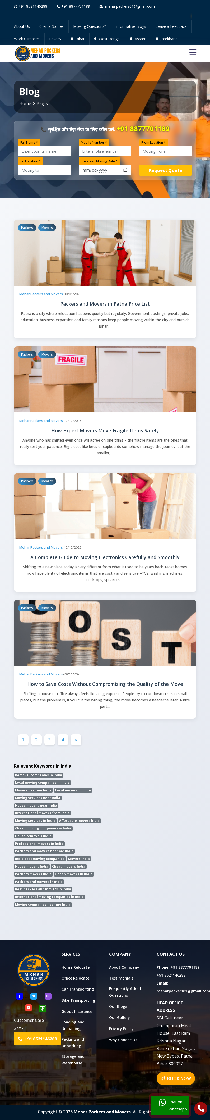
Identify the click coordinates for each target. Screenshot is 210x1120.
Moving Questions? (89, 26)
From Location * (153, 142)
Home (25, 103)
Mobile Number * (94, 142)
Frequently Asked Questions (125, 992)
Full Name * (29, 142)
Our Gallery (119, 1017)
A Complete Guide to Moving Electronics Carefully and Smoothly (105, 557)
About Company (124, 967)
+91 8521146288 (30, 6)
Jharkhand (167, 38)
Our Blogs (118, 1006)
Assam (138, 38)
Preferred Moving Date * (99, 161)
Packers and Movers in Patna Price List (105, 304)
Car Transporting (78, 989)
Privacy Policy (121, 1028)
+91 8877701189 (73, 6)
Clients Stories (51, 26)
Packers (27, 227)
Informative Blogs (130, 26)
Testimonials (121, 978)
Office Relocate (75, 978)
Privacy (55, 38)
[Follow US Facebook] (19, 996)
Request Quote (165, 170)
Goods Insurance (77, 1011)
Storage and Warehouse (73, 1059)
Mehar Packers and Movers (41, 294)
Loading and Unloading (73, 1025)
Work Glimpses (27, 38)
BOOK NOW (176, 1078)
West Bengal (107, 38)
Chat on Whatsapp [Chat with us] (173, 1105)
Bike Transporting (78, 1000)
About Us (22, 26)
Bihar (78, 38)
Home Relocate (76, 967)
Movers (47, 227)
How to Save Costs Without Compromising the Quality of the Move (105, 684)
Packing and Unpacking (73, 1042)
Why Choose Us (123, 1039)
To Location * (30, 161)
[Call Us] (201, 1109)
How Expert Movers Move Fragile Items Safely (105, 430)
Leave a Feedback (171, 26)
